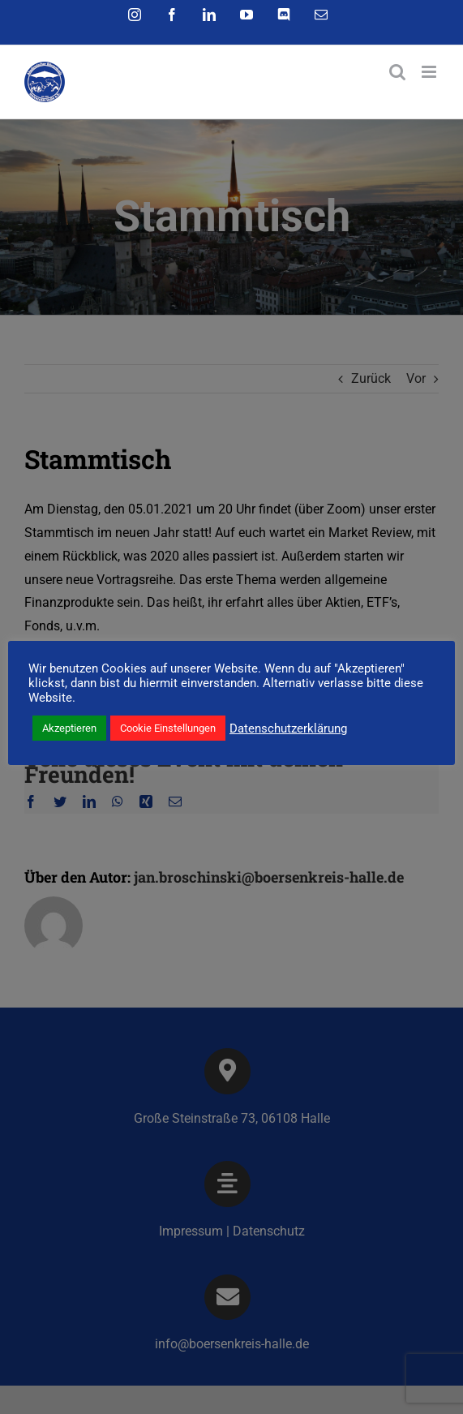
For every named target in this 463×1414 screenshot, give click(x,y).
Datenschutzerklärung (288, 728)
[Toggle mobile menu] (430, 71)
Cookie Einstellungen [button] (168, 728)
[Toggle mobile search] (397, 71)
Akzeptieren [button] (69, 728)
